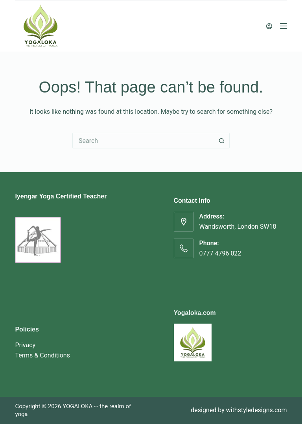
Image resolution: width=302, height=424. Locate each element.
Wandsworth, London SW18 (237, 226)
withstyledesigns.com (256, 410)
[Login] (269, 26)
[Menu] (283, 26)
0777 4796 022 (220, 253)
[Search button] (222, 140)
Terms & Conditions (42, 355)
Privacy (25, 345)
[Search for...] (143, 140)
